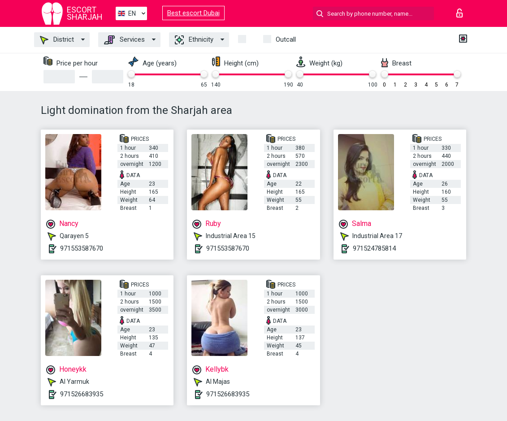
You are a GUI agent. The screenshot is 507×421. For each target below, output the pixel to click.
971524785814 (374, 248)
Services (124, 39)
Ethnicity (194, 39)
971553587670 (81, 248)
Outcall (286, 39)
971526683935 (81, 394)
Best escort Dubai (193, 13)
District (57, 39)
